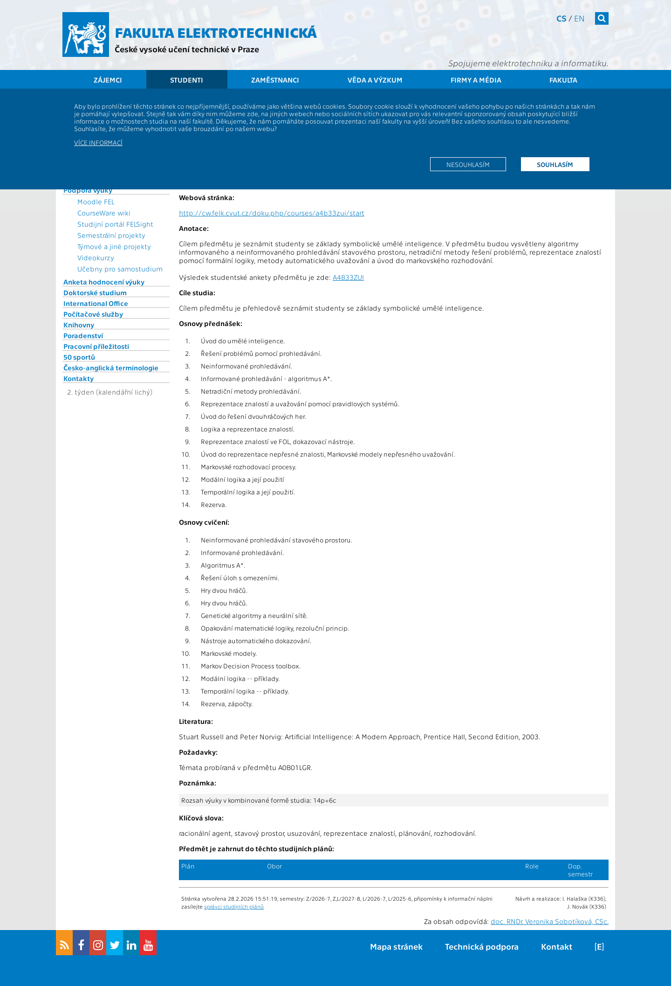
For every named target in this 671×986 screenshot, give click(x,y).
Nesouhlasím (468, 164)
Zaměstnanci (275, 80)
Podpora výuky (87, 190)
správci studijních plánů (234, 906)
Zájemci (108, 80)
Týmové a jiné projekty (114, 246)
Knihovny (78, 324)
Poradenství (83, 335)
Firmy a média (476, 80)
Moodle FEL (95, 201)
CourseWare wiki (103, 212)
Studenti (186, 80)
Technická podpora (482, 946)
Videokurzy (95, 257)
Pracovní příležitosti (96, 346)
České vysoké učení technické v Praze (187, 49)
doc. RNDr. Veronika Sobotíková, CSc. (550, 921)
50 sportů (79, 357)
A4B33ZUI (348, 277)
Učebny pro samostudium (120, 268)
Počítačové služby (93, 314)
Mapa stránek (396, 946)
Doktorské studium (95, 292)
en (579, 18)
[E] (599, 946)
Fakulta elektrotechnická (216, 31)
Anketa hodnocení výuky (103, 282)
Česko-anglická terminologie (110, 367)
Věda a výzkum (375, 80)
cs (561, 18)
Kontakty (78, 378)
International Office (95, 303)
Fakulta (563, 80)
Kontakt (556, 946)
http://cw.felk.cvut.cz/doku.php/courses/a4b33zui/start (271, 212)
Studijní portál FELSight (115, 224)
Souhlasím (555, 164)
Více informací (98, 142)
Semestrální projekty (111, 235)
